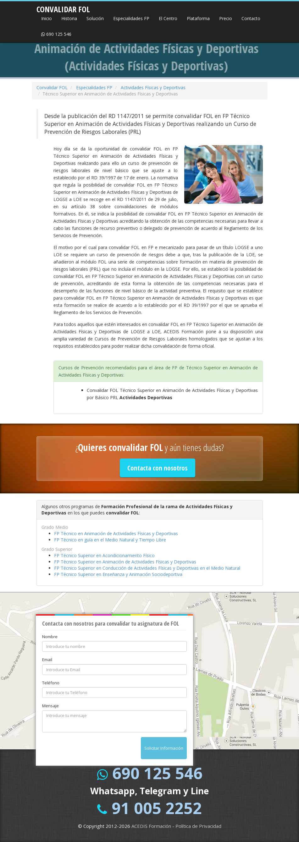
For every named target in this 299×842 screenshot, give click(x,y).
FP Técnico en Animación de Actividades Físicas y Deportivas (116, 533)
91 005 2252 (157, 808)
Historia (69, 18)
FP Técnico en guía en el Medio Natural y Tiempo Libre (110, 540)
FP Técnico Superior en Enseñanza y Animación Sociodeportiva (118, 574)
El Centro (168, 18)
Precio (225, 18)
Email (47, 659)
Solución (95, 18)
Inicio (46, 18)
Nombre (50, 636)
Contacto (250, 18)
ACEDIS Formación (151, 826)
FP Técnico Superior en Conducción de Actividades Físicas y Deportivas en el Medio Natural (147, 568)
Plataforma (198, 18)
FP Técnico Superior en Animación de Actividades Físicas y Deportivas (125, 562)
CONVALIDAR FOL (63, 7)
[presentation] (90, 749)
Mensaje (50, 706)
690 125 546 (56, 34)
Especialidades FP (131, 18)
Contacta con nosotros (157, 468)
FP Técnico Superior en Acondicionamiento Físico (104, 555)
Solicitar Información (163, 748)
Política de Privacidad (198, 826)
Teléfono (50, 683)
